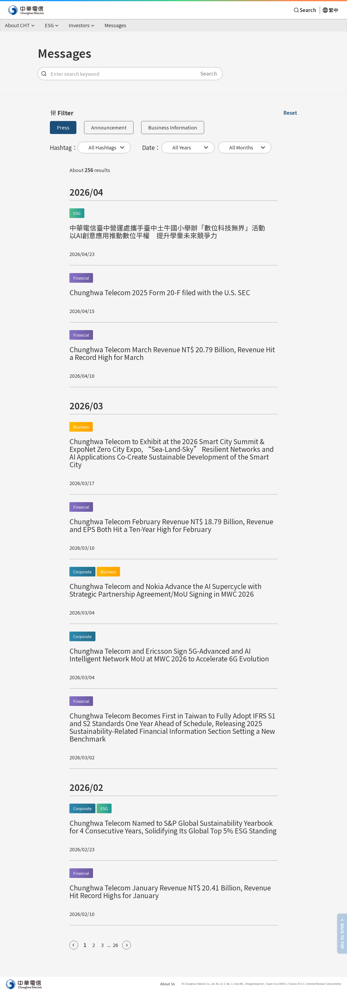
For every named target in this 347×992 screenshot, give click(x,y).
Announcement (109, 127)
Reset (290, 112)
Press (63, 127)
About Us (167, 983)
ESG (76, 213)
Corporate (82, 572)
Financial (81, 278)
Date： (151, 147)
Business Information (172, 127)
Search (208, 73)
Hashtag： (64, 147)
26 (115, 945)
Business (81, 427)
